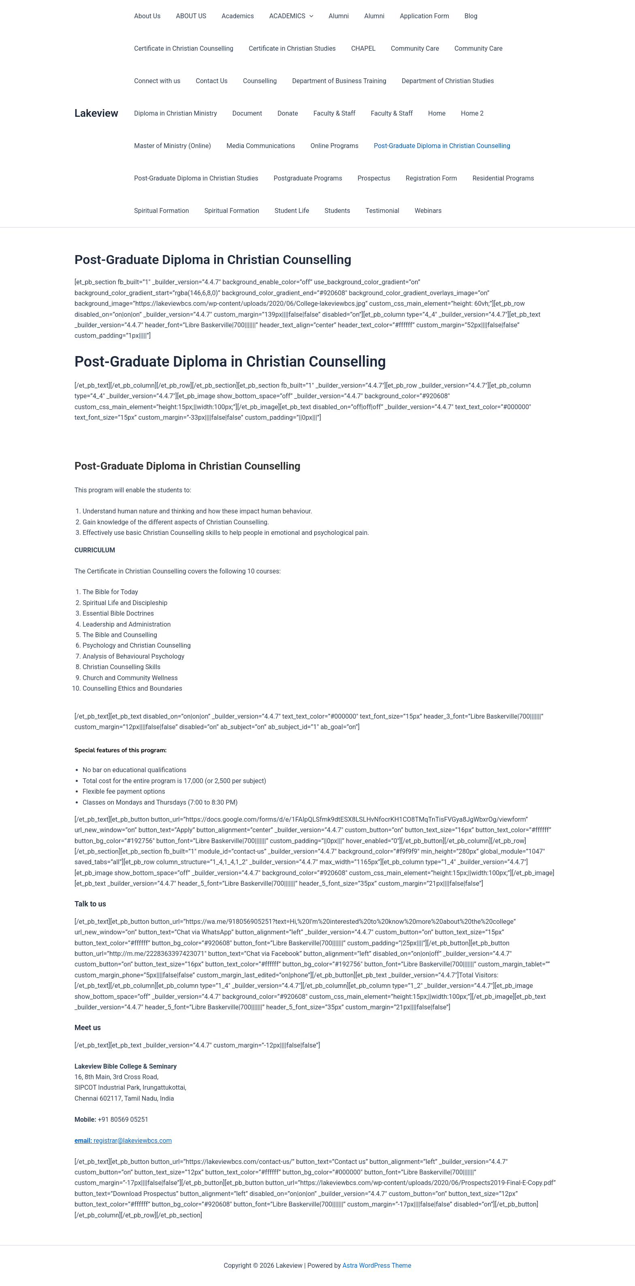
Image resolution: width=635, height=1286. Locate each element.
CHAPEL (357, 48)
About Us (146, 16)
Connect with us (528, 48)
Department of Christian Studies (378, 81)
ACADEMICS (283, 16)
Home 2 (360, 113)
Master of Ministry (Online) (423, 113)
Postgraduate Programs (514, 146)
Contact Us (149, 81)
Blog (452, 16)
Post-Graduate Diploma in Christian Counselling (262, 146)
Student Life (470, 178)
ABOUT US (187, 16)
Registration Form (204, 178)
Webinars (193, 211)
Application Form (408, 16)
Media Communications (509, 113)
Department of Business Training (271, 81)
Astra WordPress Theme (376, 1265)
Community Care (406, 48)
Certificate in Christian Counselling (182, 48)
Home (328, 113)
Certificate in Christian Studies (288, 48)
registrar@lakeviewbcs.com (124, 1140)
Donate (186, 113)
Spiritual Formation (345, 178)
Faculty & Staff (230, 113)
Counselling (194, 81)
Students (513, 178)
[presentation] (301, 16)
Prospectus (149, 178)
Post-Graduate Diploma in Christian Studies (405, 146)
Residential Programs (274, 178)
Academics (231, 16)
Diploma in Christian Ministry (478, 81)
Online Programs (157, 146)
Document (147, 113)
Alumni (328, 16)
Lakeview (96, 113)
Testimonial (149, 211)
